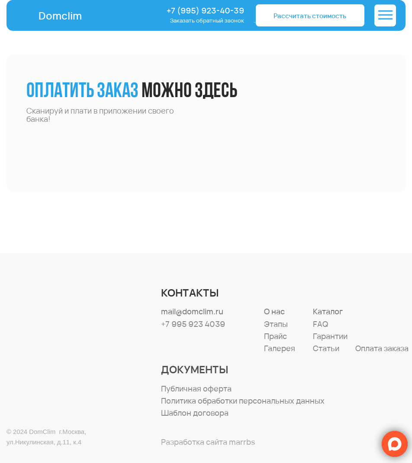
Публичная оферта (196, 388)
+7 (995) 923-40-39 (205, 10)
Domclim (60, 16)
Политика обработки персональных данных (243, 400)
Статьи (326, 348)
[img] (385, 15)
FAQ (320, 324)
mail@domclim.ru (192, 311)
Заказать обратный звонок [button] (207, 20)
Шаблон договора (195, 413)
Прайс (275, 336)
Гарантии (330, 336)
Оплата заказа (382, 348)
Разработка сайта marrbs (208, 442)
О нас (274, 311)
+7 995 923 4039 (193, 324)
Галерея (279, 348)
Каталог (328, 311)
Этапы (276, 324)
